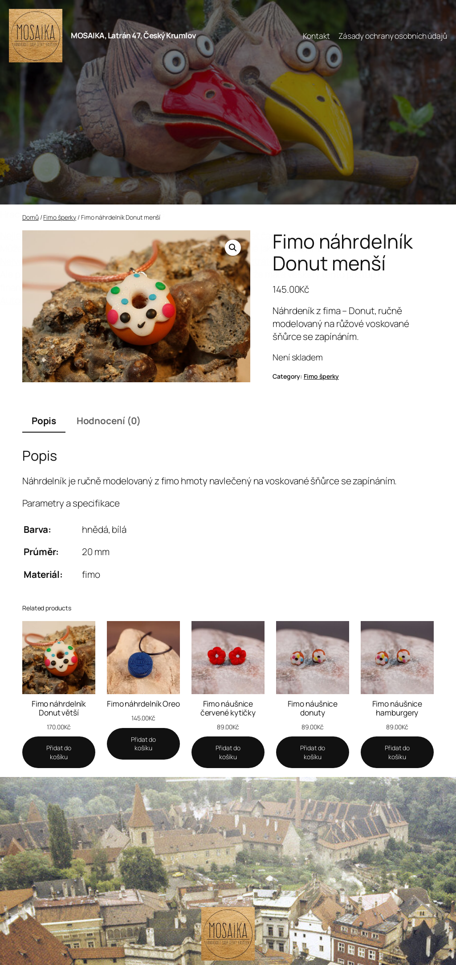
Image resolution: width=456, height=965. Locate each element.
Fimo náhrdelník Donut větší (59, 708)
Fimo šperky (59, 217)
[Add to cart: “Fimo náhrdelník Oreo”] (143, 744)
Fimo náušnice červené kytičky (228, 708)
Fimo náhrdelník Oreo (143, 703)
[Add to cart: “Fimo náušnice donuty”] (312, 752)
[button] (233, 248)
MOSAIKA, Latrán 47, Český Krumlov (133, 35)
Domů (30, 217)
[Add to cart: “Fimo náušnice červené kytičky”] (228, 752)
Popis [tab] (44, 420)
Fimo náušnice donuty (313, 708)
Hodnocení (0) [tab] (109, 420)
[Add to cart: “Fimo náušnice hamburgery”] (397, 752)
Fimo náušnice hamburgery (397, 708)
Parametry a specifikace (71, 503)
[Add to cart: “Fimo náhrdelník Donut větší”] (58, 752)
